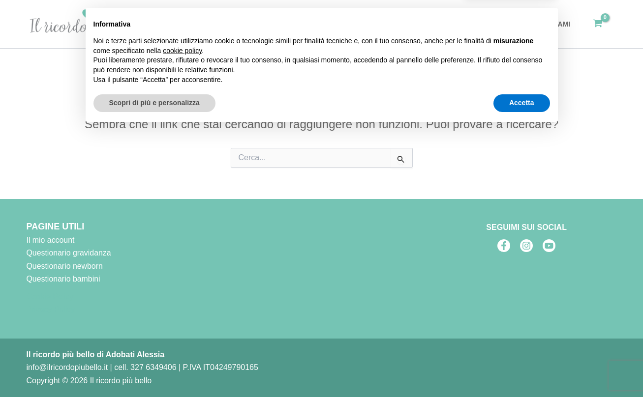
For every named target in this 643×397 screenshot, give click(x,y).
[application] (408, 24)
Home (353, 24)
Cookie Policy (50, 296)
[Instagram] (526, 245)
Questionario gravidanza (69, 253)
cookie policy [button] (182, 318)
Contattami (550, 24)
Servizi (395, 24)
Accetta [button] (521, 370)
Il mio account (51, 240)
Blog (504, 24)
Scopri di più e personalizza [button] (154, 370)
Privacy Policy (51, 310)
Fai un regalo (454, 24)
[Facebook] (503, 245)
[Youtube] (549, 245)
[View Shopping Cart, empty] (598, 24)
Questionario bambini (64, 279)
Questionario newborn (65, 265)
